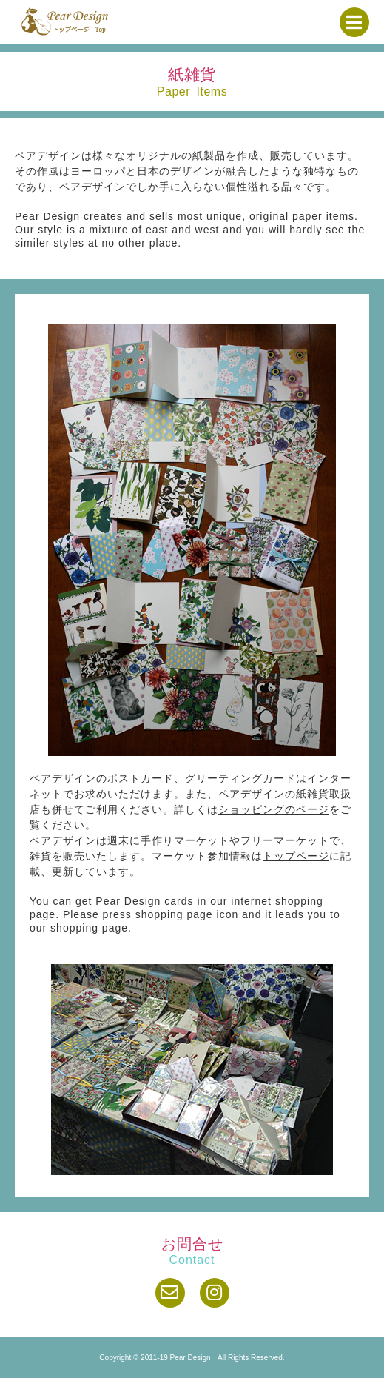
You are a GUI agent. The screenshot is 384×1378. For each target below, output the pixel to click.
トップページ (296, 856)
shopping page (174, 914)
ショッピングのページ (273, 809)
